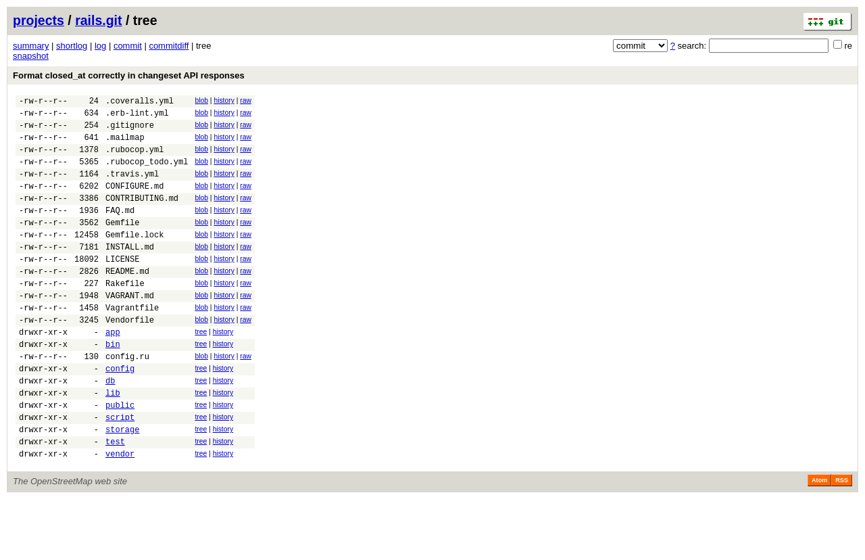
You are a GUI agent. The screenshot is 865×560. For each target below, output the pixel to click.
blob (201, 100)
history (224, 100)
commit (128, 46)
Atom (819, 541)
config (119, 415)
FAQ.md (119, 230)
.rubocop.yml (134, 159)
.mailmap (125, 145)
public (119, 457)
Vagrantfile (132, 344)
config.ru (127, 400)
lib (112, 443)
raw (245, 100)
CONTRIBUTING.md (141, 216)
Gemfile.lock (134, 258)
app (112, 372)
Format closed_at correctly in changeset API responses (129, 75)
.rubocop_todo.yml (146, 173)
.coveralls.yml (139, 102)
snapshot (31, 56)
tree (201, 370)
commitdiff (169, 46)
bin (112, 386)
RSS (841, 541)
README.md (127, 301)
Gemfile (122, 244)
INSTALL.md (129, 273)
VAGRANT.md (129, 329)
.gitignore (129, 131)
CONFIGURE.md (134, 202)
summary (31, 46)
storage (122, 486)
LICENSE (122, 287)
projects (38, 20)
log (100, 46)
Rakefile (125, 315)
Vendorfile (129, 358)
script (119, 471)
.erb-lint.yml (137, 116)
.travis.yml (132, 187)
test (115, 500)
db (110, 429)
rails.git (98, 20)
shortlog (71, 46)
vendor (119, 514)
